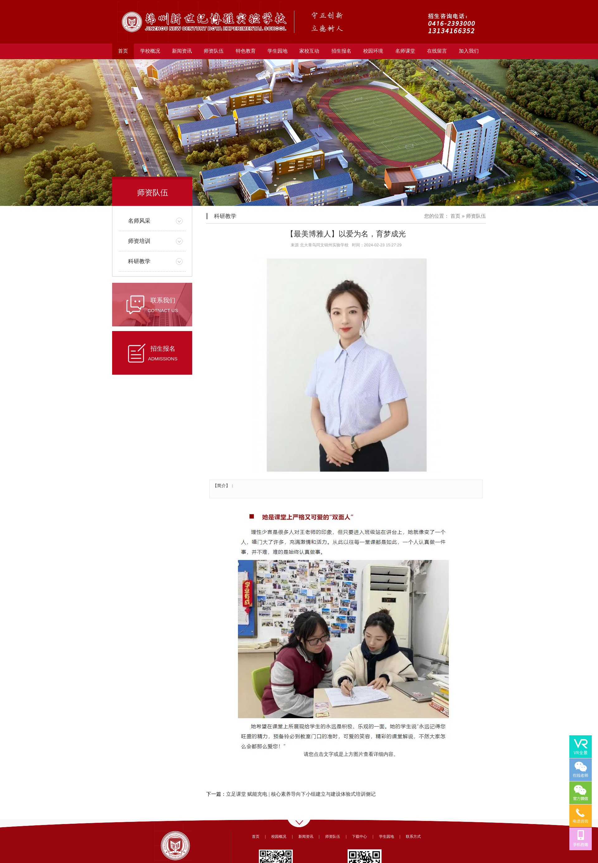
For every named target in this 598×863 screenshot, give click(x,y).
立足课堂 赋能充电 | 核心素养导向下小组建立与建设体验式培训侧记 (300, 794)
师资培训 (139, 241)
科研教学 (139, 261)
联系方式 (413, 836)
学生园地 (386, 836)
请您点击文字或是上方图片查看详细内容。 (351, 754)
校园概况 (278, 836)
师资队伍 (476, 216)
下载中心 (359, 836)
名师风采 (139, 221)
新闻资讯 (305, 836)
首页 (123, 51)
